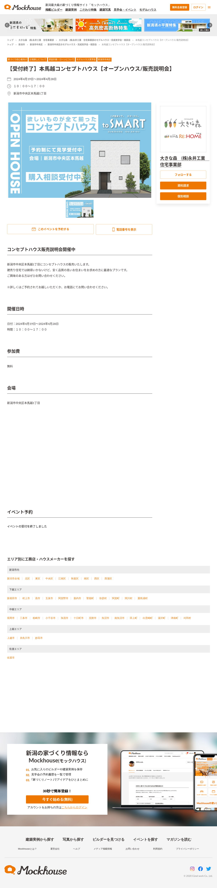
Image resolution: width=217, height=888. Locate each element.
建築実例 (71, 9)
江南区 (62, 578)
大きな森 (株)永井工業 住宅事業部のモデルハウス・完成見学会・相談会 (95, 40)
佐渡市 (11, 657)
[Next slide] (210, 25)
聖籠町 (90, 598)
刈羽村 (187, 618)
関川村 (128, 598)
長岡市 (11, 618)
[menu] (209, 7)
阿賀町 (116, 598)
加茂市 (64, 618)
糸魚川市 (25, 637)
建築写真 (105, 9)
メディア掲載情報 (103, 848)
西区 (96, 578)
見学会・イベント (125, 9)
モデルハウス (147, 9)
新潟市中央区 (36, 44)
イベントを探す (145, 839)
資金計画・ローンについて (61, 59)
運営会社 (55, 848)
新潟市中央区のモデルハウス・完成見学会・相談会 (72, 44)
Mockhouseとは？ (27, 848)
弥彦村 (103, 598)
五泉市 (49, 598)
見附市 (92, 618)
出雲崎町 (148, 618)
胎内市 (77, 598)
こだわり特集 (88, 9)
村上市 (26, 598)
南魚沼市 (120, 618)
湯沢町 (161, 618)
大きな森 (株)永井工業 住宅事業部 (36, 40)
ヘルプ (76, 848)
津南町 (174, 618)
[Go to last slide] (7, 25)
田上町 (133, 618)
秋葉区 (75, 578)
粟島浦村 (143, 598)
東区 (37, 578)
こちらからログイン (74, 807)
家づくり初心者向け (17, 59)
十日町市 (79, 618)
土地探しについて (37, 59)
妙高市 (39, 637)
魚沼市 (105, 618)
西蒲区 (108, 578)
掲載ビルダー (53, 9)
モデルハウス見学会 (86, 59)
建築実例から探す (40, 839)
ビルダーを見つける (108, 839)
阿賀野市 (63, 598)
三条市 (23, 618)
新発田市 (12, 598)
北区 (27, 578)
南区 (86, 578)
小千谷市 (50, 618)
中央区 (49, 578)
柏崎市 (36, 618)
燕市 (37, 598)
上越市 (11, 637)
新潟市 (21, 44)
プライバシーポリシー (187, 848)
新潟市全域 (13, 578)
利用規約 (157, 848)
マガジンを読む (178, 839)
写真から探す (73, 839)
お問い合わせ (132, 848)
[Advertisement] (108, 700)
